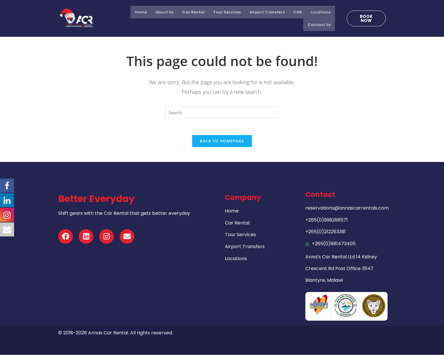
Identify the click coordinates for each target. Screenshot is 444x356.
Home (141, 12)
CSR (297, 12)
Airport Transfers (267, 12)
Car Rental (193, 12)
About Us (164, 12)
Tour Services (227, 12)
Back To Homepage (222, 142)
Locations (321, 12)
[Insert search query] (222, 112)
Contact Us (319, 24)
